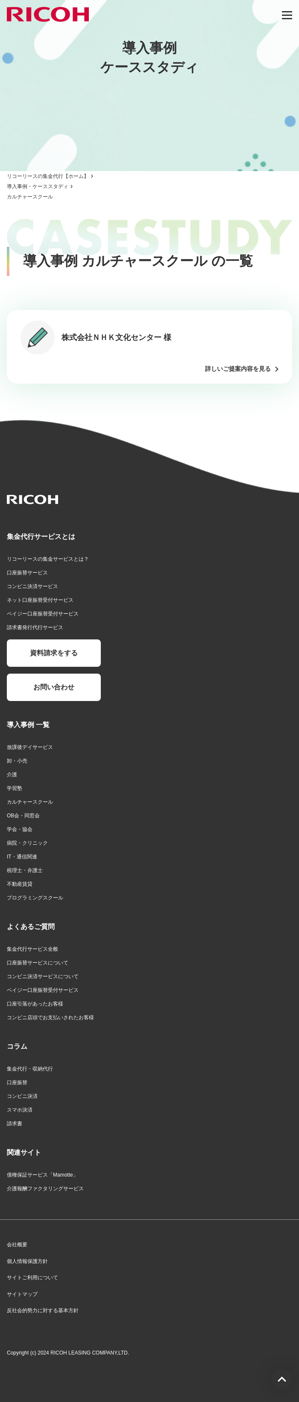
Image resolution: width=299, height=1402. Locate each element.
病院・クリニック (27, 843)
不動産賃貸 (19, 884)
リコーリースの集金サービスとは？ (48, 559)
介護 (12, 775)
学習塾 (14, 788)
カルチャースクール (30, 802)
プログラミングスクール (35, 898)
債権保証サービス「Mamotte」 (42, 1175)
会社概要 (17, 1245)
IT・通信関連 (22, 857)
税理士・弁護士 (25, 870)
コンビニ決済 (22, 1096)
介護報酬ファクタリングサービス (45, 1189)
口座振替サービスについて (37, 963)
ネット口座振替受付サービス (40, 600)
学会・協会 (19, 829)
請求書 (14, 1124)
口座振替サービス (27, 573)
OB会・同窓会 (23, 816)
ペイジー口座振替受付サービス (43, 614)
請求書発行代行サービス (35, 627)
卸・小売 (17, 761)
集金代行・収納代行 (30, 1069)
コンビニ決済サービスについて (43, 976)
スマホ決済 (19, 1110)
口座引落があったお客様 (35, 1004)
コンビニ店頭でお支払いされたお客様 (50, 1017)
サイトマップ (22, 1294)
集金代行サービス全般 (32, 949)
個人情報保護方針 (27, 1261)
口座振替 (17, 1083)
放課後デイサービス (30, 747)
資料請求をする (54, 653)
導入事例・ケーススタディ (37, 186)
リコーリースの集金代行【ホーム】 (48, 176)
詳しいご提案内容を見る (238, 368)
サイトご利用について (32, 1278)
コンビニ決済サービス (32, 586)
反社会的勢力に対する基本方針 (43, 1310)
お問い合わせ (53, 687)
